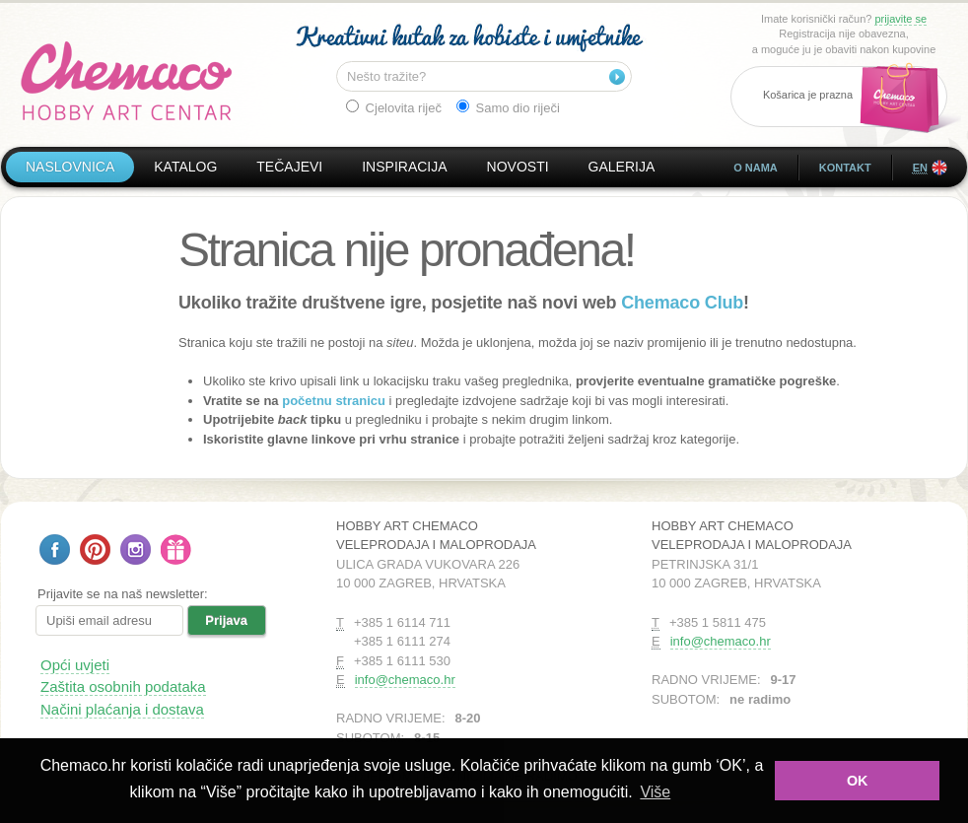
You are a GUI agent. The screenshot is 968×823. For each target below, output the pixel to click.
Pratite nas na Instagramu (135, 549)
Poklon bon (176, 549)
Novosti (518, 166)
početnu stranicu (333, 400)
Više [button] (655, 792)
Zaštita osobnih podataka (123, 686)
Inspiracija (404, 166)
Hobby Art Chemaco (127, 80)
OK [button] (857, 781)
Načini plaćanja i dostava (122, 709)
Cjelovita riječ (394, 107)
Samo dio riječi (508, 107)
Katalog (185, 166)
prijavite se (900, 19)
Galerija (622, 166)
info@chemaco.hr (405, 679)
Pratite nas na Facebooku (54, 549)
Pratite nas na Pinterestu (95, 549)
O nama (755, 167)
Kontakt (845, 167)
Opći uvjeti (74, 664)
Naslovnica (70, 166)
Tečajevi (289, 166)
